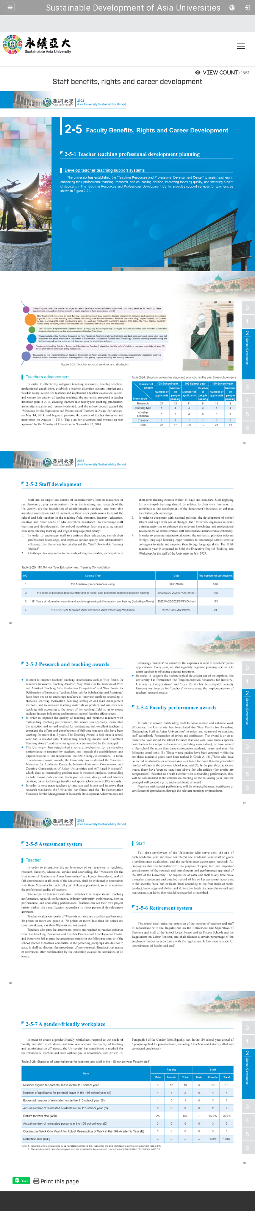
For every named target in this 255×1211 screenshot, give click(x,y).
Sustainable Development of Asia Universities (133, 7)
